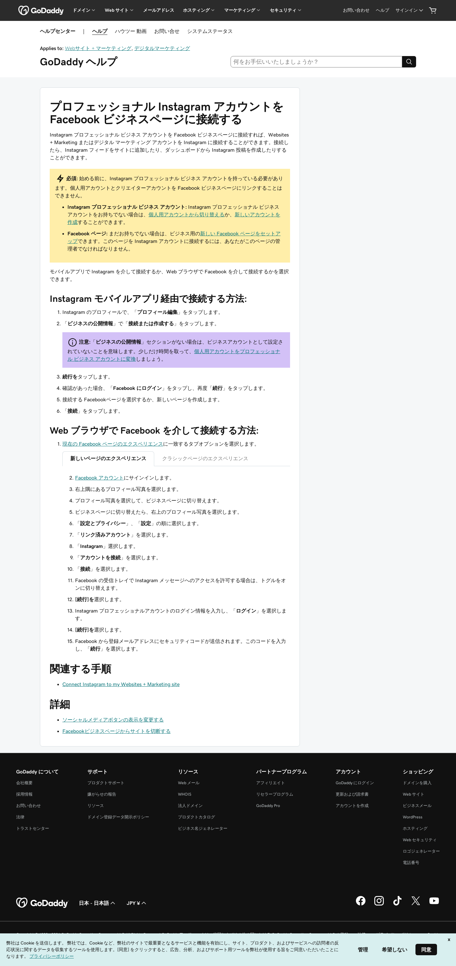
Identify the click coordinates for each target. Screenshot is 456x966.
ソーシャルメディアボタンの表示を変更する (113, 719)
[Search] (409, 61)
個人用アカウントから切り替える (187, 214)
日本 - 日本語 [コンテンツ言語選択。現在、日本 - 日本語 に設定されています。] (98, 903)
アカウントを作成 (352, 806)
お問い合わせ (28, 806)
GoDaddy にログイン (355, 783)
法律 (20, 817)
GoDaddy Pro (268, 806)
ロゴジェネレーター (421, 851)
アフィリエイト (270, 783)
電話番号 (411, 863)
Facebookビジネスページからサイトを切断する (116, 731)
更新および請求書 (352, 794)
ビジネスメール (417, 806)
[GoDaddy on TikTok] (397, 904)
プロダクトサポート (105, 783)
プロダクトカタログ (196, 817)
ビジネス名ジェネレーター (202, 828)
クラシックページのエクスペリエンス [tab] (205, 458)
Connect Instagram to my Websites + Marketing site (121, 684)
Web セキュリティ (420, 840)
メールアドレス (158, 10)
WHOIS (184, 794)
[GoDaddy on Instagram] (379, 904)
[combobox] (316, 62)
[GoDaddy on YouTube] (434, 904)
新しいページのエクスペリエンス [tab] (108, 458)
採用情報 (24, 794)
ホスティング (415, 828)
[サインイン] (410, 10)
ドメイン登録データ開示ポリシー (118, 817)
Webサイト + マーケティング (98, 48)
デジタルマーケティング (162, 48)
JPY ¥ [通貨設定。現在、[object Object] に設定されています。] (137, 903)
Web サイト (413, 794)
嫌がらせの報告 (101, 794)
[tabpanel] (176, 563)
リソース (95, 806)
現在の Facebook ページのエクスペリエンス (112, 443)
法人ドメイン (190, 806)
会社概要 (24, 783)
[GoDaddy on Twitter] (415, 904)
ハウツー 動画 (131, 31)
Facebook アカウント (99, 477)
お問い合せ (167, 31)
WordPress (412, 817)
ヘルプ (99, 31)
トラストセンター (32, 828)
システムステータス (210, 31)
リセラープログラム (274, 794)
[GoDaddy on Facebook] (360, 904)
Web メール (189, 783)
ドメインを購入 (417, 783)
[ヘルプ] (382, 10)
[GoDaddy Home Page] (42, 903)
